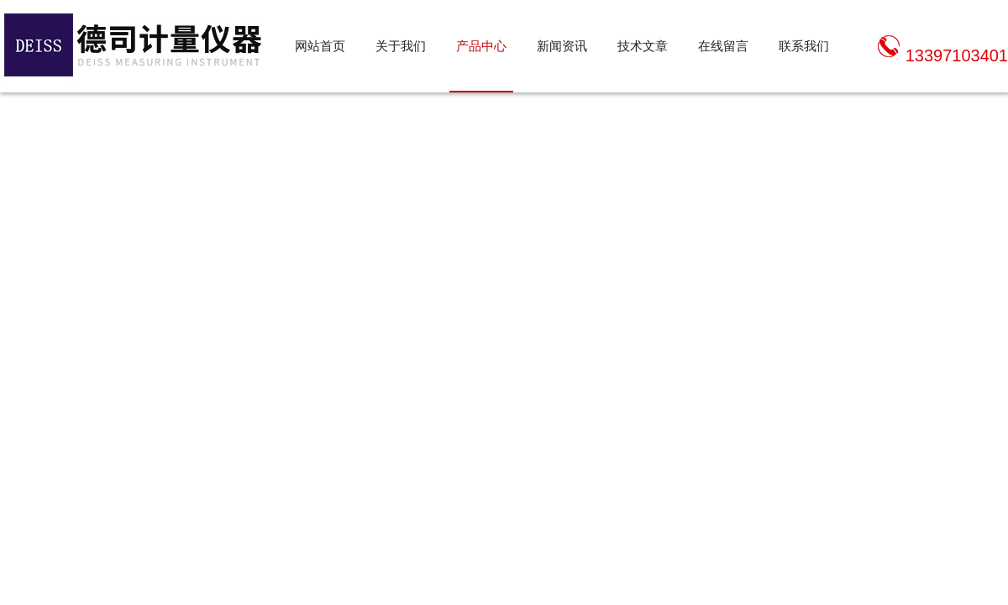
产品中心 (481, 46)
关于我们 (400, 46)
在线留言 (723, 46)
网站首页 (320, 46)
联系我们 (804, 46)
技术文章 (642, 46)
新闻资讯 (562, 46)
